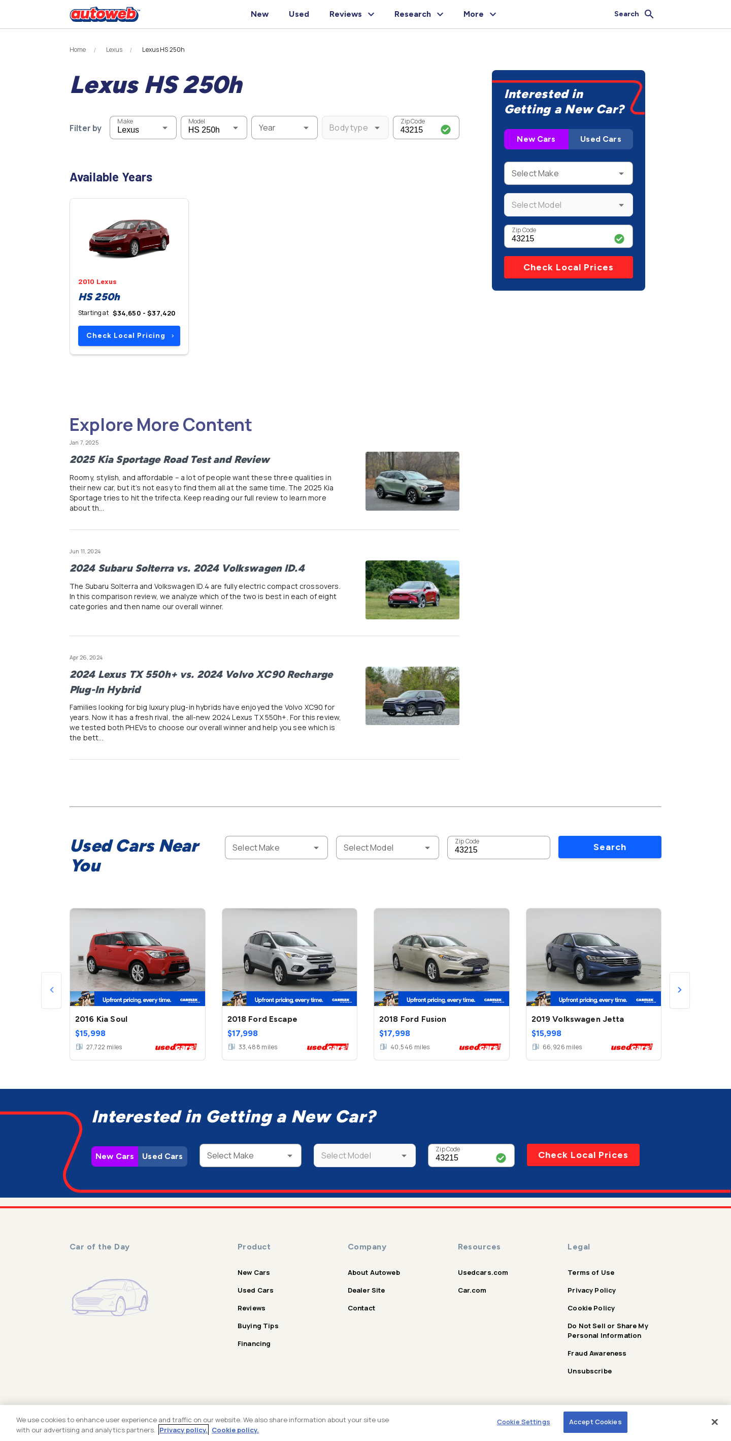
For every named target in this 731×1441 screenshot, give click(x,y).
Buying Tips (258, 1325)
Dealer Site (366, 1290)
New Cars (536, 139)
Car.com (472, 1290)
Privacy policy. (183, 1429)
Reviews (251, 1307)
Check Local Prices (568, 267)
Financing (254, 1343)
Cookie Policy (591, 1307)
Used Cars (600, 139)
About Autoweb (374, 1272)
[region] (365, 1423)
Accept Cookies (595, 1421)
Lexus (114, 50)
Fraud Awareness (597, 1353)
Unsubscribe (590, 1370)
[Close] (715, 1422)
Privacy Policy (592, 1290)
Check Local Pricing (130, 335)
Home (78, 50)
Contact (361, 1307)
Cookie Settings (523, 1421)
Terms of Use (591, 1272)
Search (609, 847)
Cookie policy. (235, 1429)
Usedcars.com (483, 1272)
